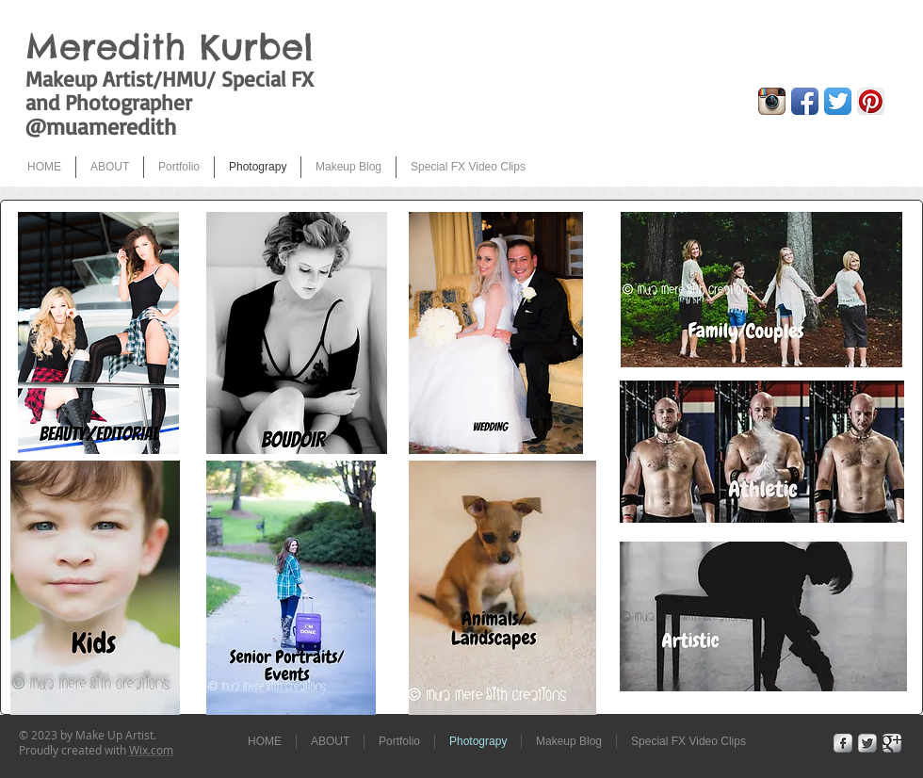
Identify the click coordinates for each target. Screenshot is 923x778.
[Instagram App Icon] (771, 101)
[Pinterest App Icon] (870, 101)
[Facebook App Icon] (804, 101)
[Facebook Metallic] (843, 743)
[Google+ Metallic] (892, 743)
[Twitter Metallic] (867, 743)
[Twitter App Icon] (837, 101)
